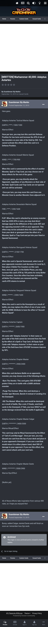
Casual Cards (23, 94)
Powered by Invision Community (24, 616)
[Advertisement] (24, 48)
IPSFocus (19, 613)
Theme (27, 613)
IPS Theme (10, 613)
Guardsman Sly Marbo (12, 92)
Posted (19, 105)
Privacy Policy (37, 613)
